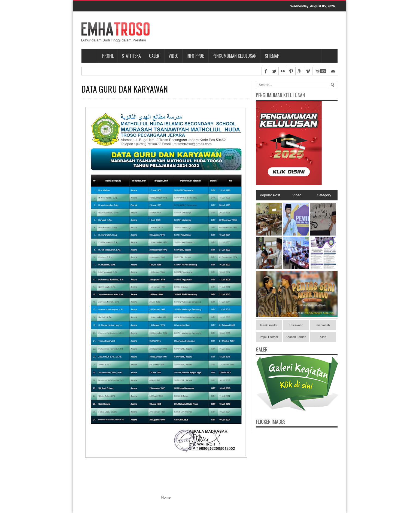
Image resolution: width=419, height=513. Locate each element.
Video (173, 56)
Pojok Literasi (269, 336)
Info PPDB (195, 56)
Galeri (154, 56)
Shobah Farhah (296, 336)
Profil (108, 56)
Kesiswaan (296, 325)
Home (89, 56)
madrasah (323, 325)
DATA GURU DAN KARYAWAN (124, 89)
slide (323, 336)
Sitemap (272, 56)
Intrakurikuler (269, 325)
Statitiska (131, 56)
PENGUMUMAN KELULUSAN (234, 56)
